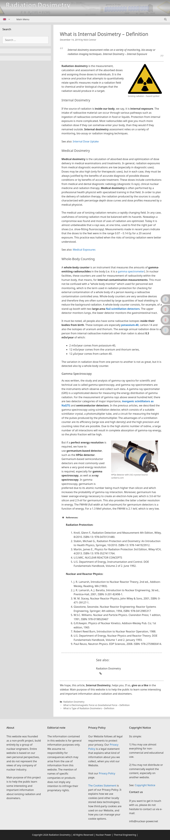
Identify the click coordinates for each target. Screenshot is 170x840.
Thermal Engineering (125, 834)
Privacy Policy (107, 773)
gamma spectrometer (131, 271)
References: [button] (69, 517)
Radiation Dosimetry (73, 701)
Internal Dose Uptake (86, 141)
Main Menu (22, 19)
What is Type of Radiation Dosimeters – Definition (88, 708)
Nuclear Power (103, 834)
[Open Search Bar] (165, 19)
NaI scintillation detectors (123, 309)
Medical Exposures (84, 249)
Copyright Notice (145, 785)
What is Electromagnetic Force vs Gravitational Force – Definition (96, 705)
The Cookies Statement (102, 785)
